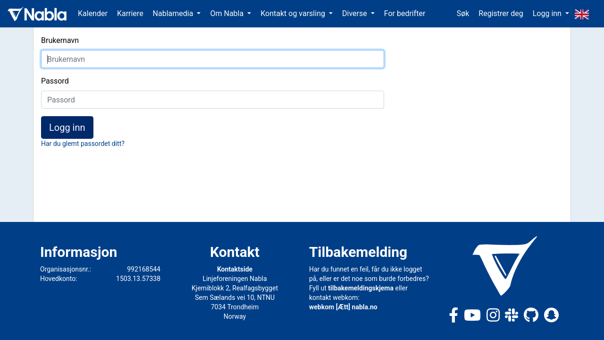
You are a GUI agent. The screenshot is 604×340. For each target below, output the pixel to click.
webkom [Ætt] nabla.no (343, 307)
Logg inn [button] (548, 13)
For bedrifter (405, 13)
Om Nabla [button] (227, 13)
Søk (463, 13)
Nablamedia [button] (174, 13)
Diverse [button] (355, 13)
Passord (55, 80)
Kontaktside (234, 269)
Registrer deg (500, 13)
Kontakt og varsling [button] (293, 13)
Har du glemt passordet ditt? (83, 143)
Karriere (130, 13)
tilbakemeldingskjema (361, 288)
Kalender (93, 13)
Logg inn (67, 127)
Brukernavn (60, 40)
